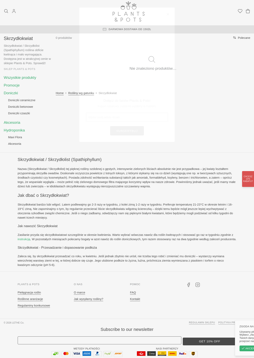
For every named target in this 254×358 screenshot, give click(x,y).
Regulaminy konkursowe (34, 305)
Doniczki (11, 93)
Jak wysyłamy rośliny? (88, 299)
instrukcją (24, 239)
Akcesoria (12, 122)
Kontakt (135, 299)
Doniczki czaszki (19, 113)
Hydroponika (14, 130)
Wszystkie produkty (20, 77)
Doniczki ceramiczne (22, 100)
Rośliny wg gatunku (81, 93)
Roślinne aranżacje (30, 299)
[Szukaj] (6, 11)
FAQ (133, 292)
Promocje (12, 85)
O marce (79, 292)
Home (60, 93)
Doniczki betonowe (20, 106)
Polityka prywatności (234, 322)
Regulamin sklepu (202, 322)
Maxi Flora (15, 137)
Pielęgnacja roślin (29, 292)
